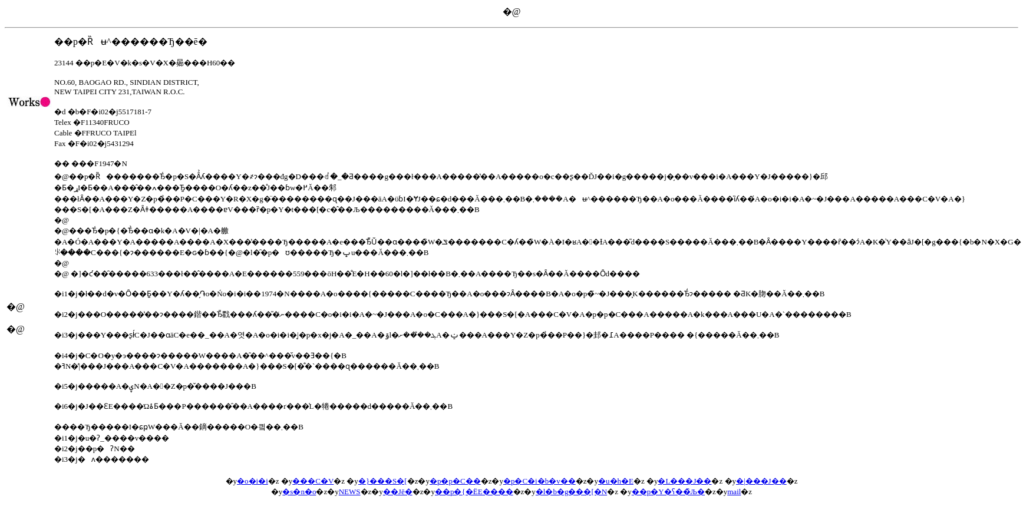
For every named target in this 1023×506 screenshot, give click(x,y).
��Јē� (397, 491)
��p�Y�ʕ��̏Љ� (668, 491)
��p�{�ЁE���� (474, 491)
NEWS (350, 491)
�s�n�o (299, 491)
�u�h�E (615, 481)
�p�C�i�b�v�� (539, 481)
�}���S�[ (382, 481)
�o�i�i (252, 481)
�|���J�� (761, 481)
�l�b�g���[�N (571, 491)
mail (734, 491)
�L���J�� (684, 481)
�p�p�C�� (455, 481)
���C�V (313, 481)
